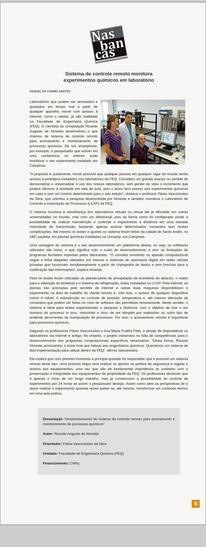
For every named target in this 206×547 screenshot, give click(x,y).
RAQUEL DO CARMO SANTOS (50, 91)
